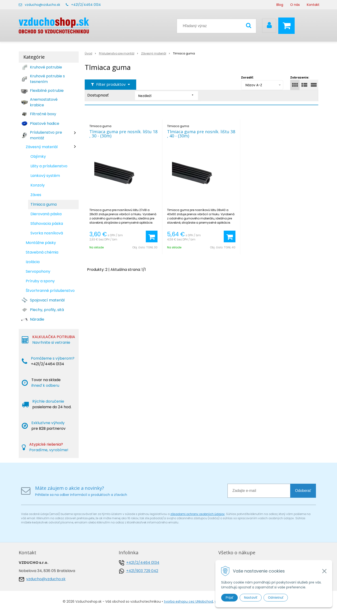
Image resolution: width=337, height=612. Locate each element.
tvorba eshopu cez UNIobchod (188, 601)
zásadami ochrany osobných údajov (197, 514)
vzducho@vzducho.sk (42, 4)
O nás (295, 4)
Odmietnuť (275, 597)
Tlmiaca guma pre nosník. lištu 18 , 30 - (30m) (123, 134)
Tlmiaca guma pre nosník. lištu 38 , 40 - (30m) (201, 134)
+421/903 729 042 (142, 570)
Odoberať (303, 491)
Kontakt (313, 4)
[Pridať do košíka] (152, 236)
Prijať (229, 597)
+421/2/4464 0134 (86, 4)
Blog (279, 4)
